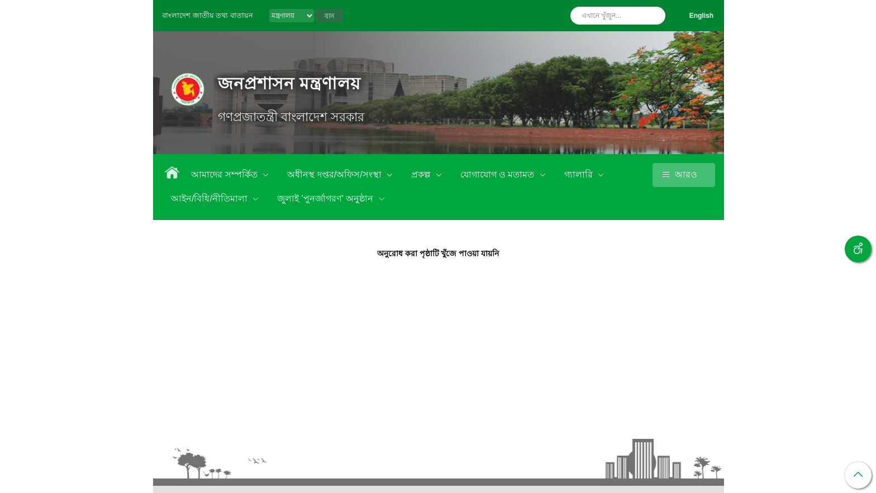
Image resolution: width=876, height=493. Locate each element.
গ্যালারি (579, 174)
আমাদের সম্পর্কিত (225, 174)
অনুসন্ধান (654, 16)
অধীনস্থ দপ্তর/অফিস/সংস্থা (335, 174)
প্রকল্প (421, 174)
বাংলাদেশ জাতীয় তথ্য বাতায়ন (207, 15)
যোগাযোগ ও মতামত (498, 174)
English (701, 16)
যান (329, 16)
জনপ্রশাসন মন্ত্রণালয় (289, 83)
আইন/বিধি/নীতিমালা (210, 198)
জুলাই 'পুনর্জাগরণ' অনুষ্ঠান (326, 198)
